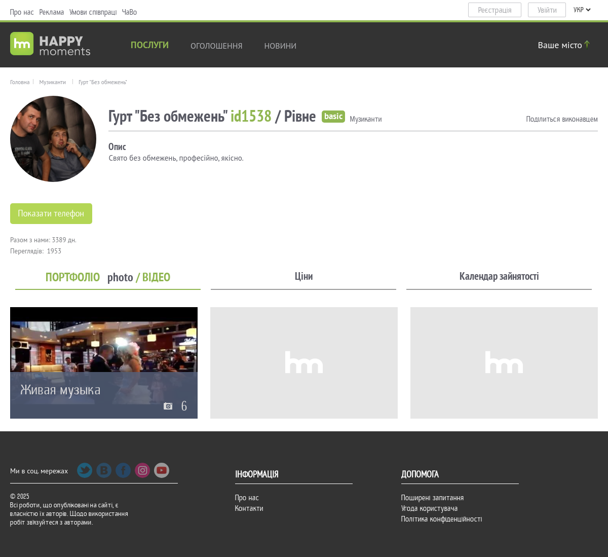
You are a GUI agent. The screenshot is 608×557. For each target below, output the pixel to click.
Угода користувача (429, 508)
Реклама (52, 12)
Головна (19, 82)
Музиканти (52, 82)
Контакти (249, 508)
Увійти (547, 10)
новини (280, 46)
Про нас (22, 12)
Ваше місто (565, 45)
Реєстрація (495, 10)
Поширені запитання (432, 498)
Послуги (150, 46)
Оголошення (217, 46)
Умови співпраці (93, 12)
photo (120, 277)
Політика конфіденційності (441, 519)
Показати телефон (51, 213)
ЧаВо (129, 12)
